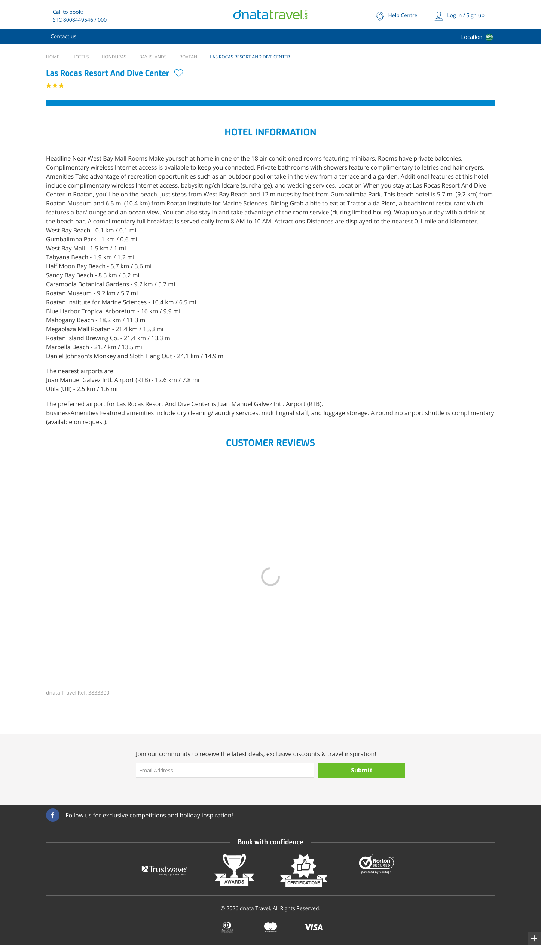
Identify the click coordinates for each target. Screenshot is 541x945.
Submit (362, 770)
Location (471, 36)
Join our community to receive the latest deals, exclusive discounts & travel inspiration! (256, 754)
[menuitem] (63, 36)
